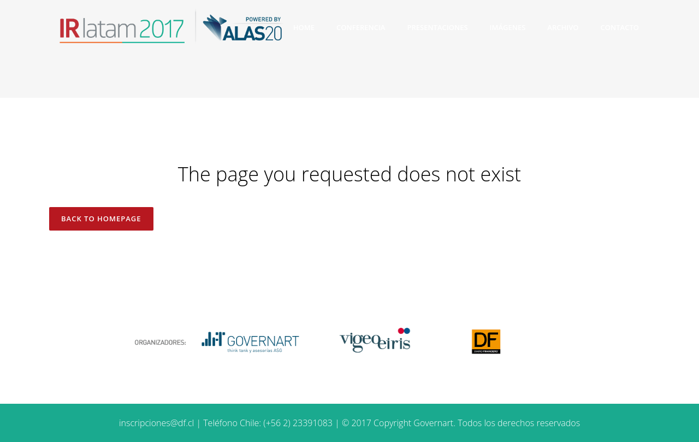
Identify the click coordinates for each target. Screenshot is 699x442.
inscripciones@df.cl (156, 423)
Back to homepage (101, 218)
